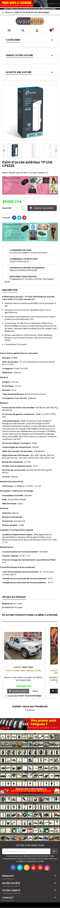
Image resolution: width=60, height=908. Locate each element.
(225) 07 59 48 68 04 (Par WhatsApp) (31, 12)
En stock (6, 607)
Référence (7, 603)
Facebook (30, 710)
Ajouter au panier (42, 208)
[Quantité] (17, 208)
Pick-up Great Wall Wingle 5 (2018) (23, 670)
